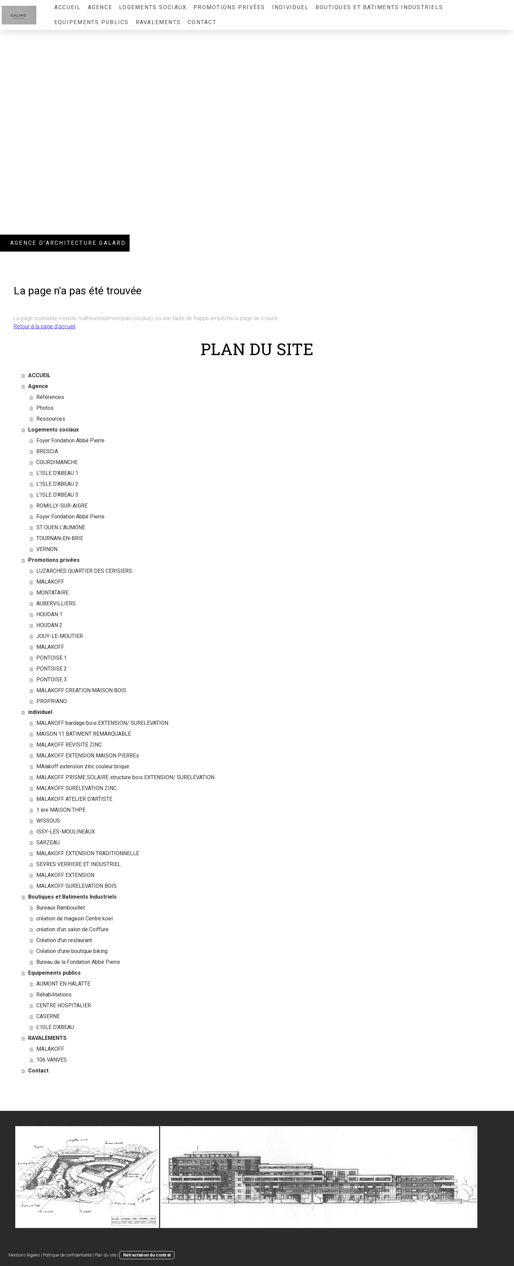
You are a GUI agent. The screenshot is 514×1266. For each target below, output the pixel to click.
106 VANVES (51, 1060)
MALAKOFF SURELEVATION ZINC (76, 788)
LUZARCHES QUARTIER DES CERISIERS (84, 571)
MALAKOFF (50, 582)
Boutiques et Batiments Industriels (379, 7)
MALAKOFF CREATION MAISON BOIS (81, 690)
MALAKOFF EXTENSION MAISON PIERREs (87, 755)
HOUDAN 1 (49, 614)
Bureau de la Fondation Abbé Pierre (78, 962)
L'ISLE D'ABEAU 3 (57, 495)
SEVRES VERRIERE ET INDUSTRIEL (78, 864)
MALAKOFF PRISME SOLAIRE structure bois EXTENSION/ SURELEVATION (125, 777)
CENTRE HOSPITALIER (63, 1005)
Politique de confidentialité (67, 1255)
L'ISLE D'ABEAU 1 (57, 473)
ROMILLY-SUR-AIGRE (62, 505)
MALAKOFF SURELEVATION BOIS (76, 886)
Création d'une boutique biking (72, 951)
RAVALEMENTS (158, 22)
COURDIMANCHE (57, 462)
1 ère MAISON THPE (60, 810)
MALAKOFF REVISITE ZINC (69, 744)
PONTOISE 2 (51, 668)
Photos (45, 408)
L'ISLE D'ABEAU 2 (57, 484)
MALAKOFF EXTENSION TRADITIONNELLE (87, 853)
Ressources (50, 419)
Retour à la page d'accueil (44, 326)
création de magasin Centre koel (74, 918)
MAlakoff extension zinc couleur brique (82, 766)
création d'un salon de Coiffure (72, 929)
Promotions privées (229, 7)
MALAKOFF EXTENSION (65, 875)
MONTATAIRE (52, 592)
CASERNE (48, 1016)
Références (50, 397)
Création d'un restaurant (64, 940)
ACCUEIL (67, 7)
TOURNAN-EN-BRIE (59, 538)
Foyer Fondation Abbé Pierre (70, 440)
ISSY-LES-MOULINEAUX (65, 831)
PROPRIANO (51, 701)
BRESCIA (47, 451)
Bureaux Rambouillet (60, 907)
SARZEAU (48, 842)
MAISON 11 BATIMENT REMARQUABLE (83, 734)
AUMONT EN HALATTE (63, 983)
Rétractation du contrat (147, 1255)
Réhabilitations (54, 994)
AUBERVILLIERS (56, 603)
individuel (290, 7)
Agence (100, 7)
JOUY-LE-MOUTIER (59, 636)
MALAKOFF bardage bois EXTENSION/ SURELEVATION (102, 723)
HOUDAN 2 (49, 625)
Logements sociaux (153, 7)
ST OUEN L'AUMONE (60, 527)
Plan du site (105, 1255)
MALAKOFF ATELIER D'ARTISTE (74, 799)
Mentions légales (24, 1255)
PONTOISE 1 (51, 658)
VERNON (46, 549)
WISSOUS (48, 821)
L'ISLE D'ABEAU (55, 1027)
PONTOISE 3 (51, 679)
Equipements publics (91, 22)
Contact (202, 22)
